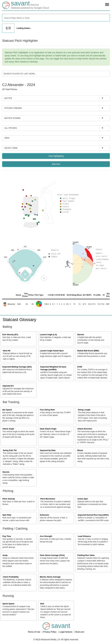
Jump (5, 555)
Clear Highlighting (56, 156)
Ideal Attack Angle (48, 429)
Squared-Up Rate (47, 450)
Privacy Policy (50, 632)
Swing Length (84, 410)
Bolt (42, 604)
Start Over (56, 164)
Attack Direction (84, 429)
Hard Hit (6, 351)
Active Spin (82, 499)
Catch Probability (11, 577)
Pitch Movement (47, 499)
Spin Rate (6, 515)
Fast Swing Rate (47, 410)
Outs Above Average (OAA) (52, 555)
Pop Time (6, 536)
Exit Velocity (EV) (10, 335)
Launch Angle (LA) (48, 335)
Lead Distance (84, 536)
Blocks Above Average (50, 577)
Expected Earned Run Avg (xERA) (93, 515)
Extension (44, 515)
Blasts (80, 450)
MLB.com (79, 632)
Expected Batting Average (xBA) (17, 367)
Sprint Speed (8, 604)
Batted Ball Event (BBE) (88, 351)
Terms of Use (34, 632)
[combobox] (56, 17)
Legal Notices (66, 632)
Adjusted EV (8, 386)
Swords (5, 472)
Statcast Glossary (19, 319)
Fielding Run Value (86, 555)
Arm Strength (46, 536)
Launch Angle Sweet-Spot (52, 351)
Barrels (80, 335)
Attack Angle (8, 429)
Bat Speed (7, 410)
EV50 (79, 367)
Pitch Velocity (8, 499)
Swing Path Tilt (10, 450)
